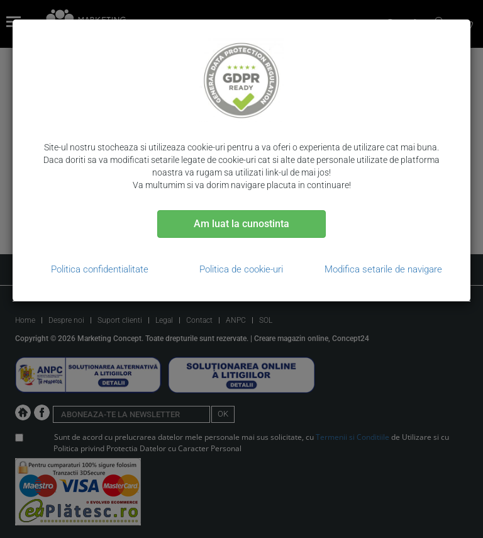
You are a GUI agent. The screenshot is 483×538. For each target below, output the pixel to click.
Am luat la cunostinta (241, 224)
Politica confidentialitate (99, 269)
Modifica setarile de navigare (383, 269)
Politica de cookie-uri (241, 269)
